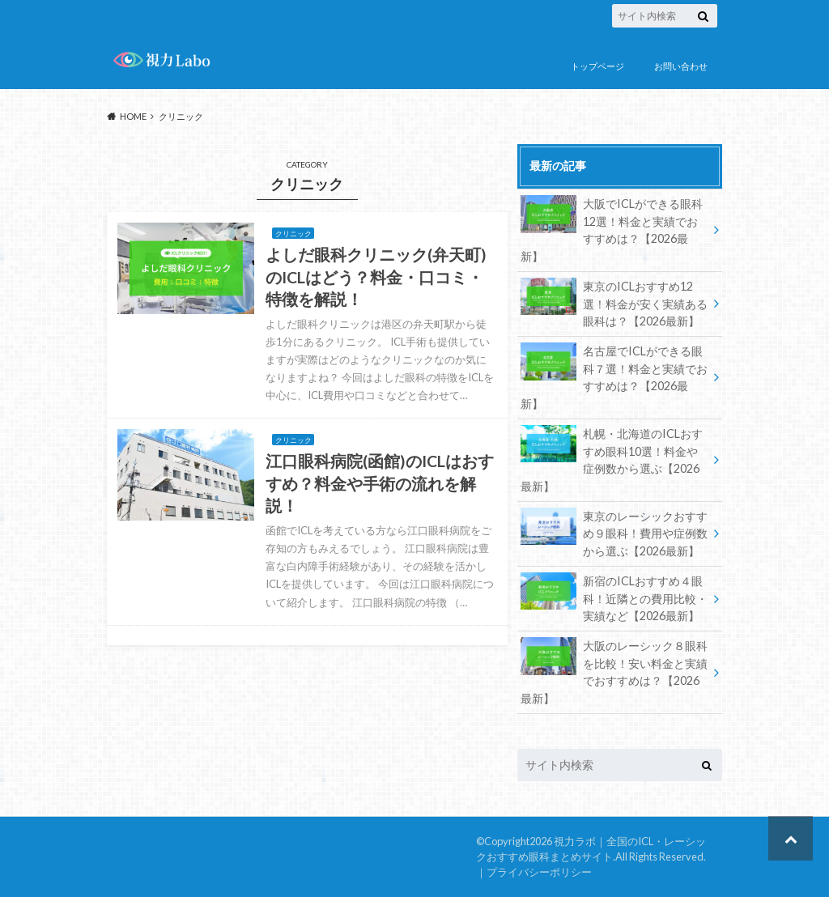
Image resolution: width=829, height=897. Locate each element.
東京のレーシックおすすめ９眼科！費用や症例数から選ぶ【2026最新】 (614, 533)
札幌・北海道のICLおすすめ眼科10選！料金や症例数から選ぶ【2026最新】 (612, 459)
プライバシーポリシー (539, 871)
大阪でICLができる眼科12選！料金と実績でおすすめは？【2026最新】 (612, 229)
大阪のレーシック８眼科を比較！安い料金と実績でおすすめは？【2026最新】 (614, 671)
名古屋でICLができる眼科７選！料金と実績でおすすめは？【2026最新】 (614, 376)
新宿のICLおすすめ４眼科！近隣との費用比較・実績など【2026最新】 (614, 597)
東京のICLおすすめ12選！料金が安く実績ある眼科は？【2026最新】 (614, 303)
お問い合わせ (681, 66)
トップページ (597, 66)
